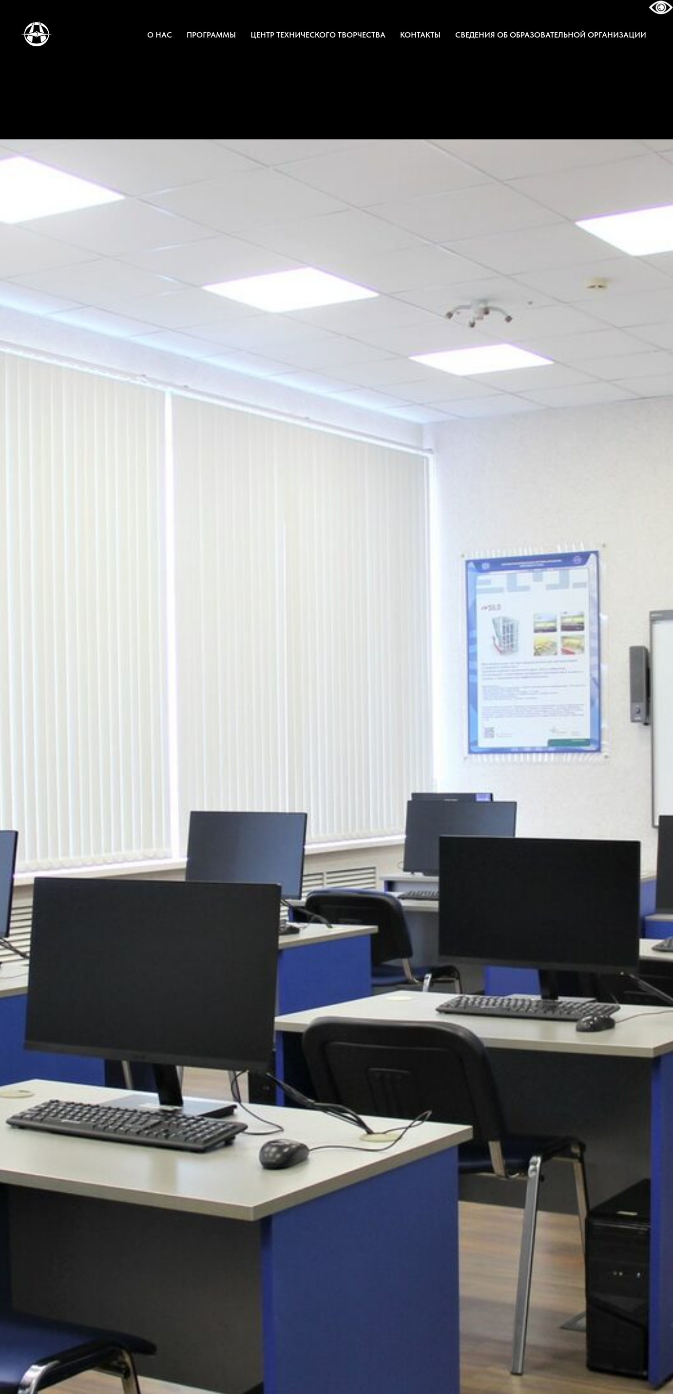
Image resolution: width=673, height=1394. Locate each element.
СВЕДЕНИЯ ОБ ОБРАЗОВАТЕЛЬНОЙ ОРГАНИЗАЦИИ (550, 34)
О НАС (159, 34)
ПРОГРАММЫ (211, 34)
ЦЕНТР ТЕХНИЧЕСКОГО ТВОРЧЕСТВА (317, 34)
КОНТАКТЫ (420, 34)
